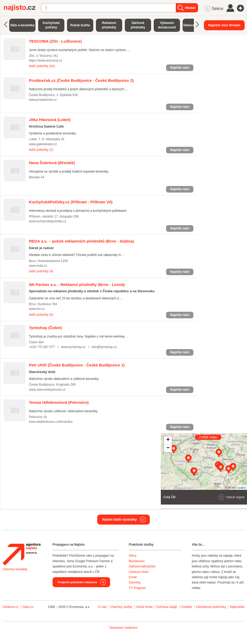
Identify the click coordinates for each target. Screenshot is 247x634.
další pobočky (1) (41, 150)
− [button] (168, 448)
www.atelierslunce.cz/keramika (51, 422)
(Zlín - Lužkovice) (55, 41)
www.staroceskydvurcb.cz (47, 389)
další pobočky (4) (41, 271)
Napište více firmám (224, 25)
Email (133, 577)
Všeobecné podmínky (211, 607)
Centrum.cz (11, 607)
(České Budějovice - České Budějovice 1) (77, 365)
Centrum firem (139, 572)
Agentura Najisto (21, 554)
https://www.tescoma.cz (45, 60)
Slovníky (135, 582)
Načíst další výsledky (119, 519)
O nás (102, 607)
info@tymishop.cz (104, 347)
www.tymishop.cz (73, 347)
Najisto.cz (22, 8)
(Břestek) (52, 162)
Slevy (132, 555)
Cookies (186, 607)
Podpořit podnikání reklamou (77, 582)
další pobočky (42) (42, 66)
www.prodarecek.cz (43, 100)
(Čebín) (45, 327)
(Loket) (49, 119)
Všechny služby (121, 607)
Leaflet (241, 487)
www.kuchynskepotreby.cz (47, 221)
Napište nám (179, 67)
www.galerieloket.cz (43, 144)
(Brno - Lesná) (77, 284)
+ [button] (168, 440)
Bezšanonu (137, 561)
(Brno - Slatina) (81, 241)
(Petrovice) (59, 402)
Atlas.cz (28, 607)
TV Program (137, 588)
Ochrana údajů (166, 607)
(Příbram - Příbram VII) (70, 202)
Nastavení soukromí (124, 628)
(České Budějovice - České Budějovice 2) (81, 80)
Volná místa (144, 607)
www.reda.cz (38, 266)
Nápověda (237, 607)
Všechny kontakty (15, 569)
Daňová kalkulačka (142, 566)
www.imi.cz (37, 309)
